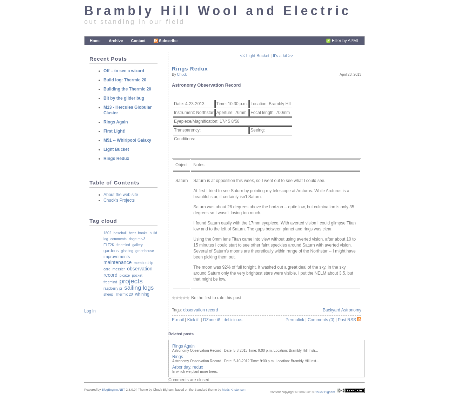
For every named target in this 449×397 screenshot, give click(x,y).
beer (132, 233)
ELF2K (108, 245)
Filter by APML (345, 40)
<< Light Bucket (254, 55)
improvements (116, 256)
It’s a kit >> (283, 55)
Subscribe (165, 41)
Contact (138, 41)
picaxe (125, 275)
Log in (90, 311)
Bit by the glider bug (123, 98)
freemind (123, 245)
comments (118, 239)
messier (119, 269)
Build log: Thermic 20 (124, 80)
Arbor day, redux (187, 367)
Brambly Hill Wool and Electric (217, 11)
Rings (177, 356)
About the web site (120, 194)
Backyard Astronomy (342, 310)
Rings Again (183, 346)
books (143, 233)
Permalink (295, 319)
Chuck (182, 74)
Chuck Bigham (324, 392)
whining (142, 294)
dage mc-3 (137, 239)
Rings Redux (190, 69)
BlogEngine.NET (113, 389)
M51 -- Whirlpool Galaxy (127, 140)
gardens (111, 250)
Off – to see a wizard (123, 70)
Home (95, 41)
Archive (116, 41)
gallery (137, 245)
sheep (108, 294)
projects (131, 281)
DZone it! (211, 319)
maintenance (117, 262)
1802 (107, 233)
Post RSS (349, 319)
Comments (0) (321, 319)
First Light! (114, 131)
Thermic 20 (124, 294)
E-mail (178, 319)
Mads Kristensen (234, 389)
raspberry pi (112, 288)
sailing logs (139, 287)
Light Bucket (116, 149)
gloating (127, 251)
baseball (120, 233)
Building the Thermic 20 (127, 89)
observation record (200, 310)
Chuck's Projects (119, 200)
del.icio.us (232, 319)
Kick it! (193, 319)
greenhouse (144, 251)
